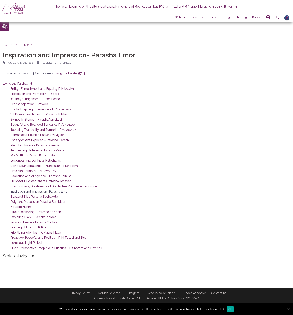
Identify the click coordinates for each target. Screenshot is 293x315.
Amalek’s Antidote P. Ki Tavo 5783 (34, 171)
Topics (212, 17)
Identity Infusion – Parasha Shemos (34, 145)
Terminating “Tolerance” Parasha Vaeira (37, 150)
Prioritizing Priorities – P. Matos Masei (35, 232)
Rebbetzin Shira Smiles (56, 62)
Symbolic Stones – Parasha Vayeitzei (36, 119)
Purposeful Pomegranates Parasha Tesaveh (40, 181)
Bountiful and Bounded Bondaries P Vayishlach (43, 124)
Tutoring (242, 17)
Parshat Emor (18, 45)
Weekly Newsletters (162, 293)
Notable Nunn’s (21, 207)
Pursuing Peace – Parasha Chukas (33, 222)
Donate (256, 17)
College (226, 17)
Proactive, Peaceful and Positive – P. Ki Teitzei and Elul (48, 237)
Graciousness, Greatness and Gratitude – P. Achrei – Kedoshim (53, 186)
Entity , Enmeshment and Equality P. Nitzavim (42, 89)
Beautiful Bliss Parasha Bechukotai (34, 196)
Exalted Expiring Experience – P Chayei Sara (40, 109)
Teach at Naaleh (195, 293)
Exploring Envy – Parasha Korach (33, 217)
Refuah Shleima (109, 293)
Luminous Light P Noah (26, 243)
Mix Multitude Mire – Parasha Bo (32, 155)
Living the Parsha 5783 (69, 73)
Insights (133, 293)
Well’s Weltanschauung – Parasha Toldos (38, 114)
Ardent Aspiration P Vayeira (29, 104)
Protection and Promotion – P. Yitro (34, 94)
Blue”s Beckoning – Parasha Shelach (35, 212)
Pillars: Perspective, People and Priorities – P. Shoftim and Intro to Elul (58, 248)
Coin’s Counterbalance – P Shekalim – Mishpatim (44, 166)
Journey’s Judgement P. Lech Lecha (35, 99)
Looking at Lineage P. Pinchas (31, 227)
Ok (230, 309)
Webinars (181, 17)
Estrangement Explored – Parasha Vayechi (39, 140)
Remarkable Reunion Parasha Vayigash (37, 135)
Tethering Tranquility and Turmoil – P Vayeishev (43, 130)
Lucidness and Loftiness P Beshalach (36, 160)
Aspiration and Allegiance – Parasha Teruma (41, 176)
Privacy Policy (80, 293)
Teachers (197, 17)
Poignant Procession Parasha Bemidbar (37, 202)
